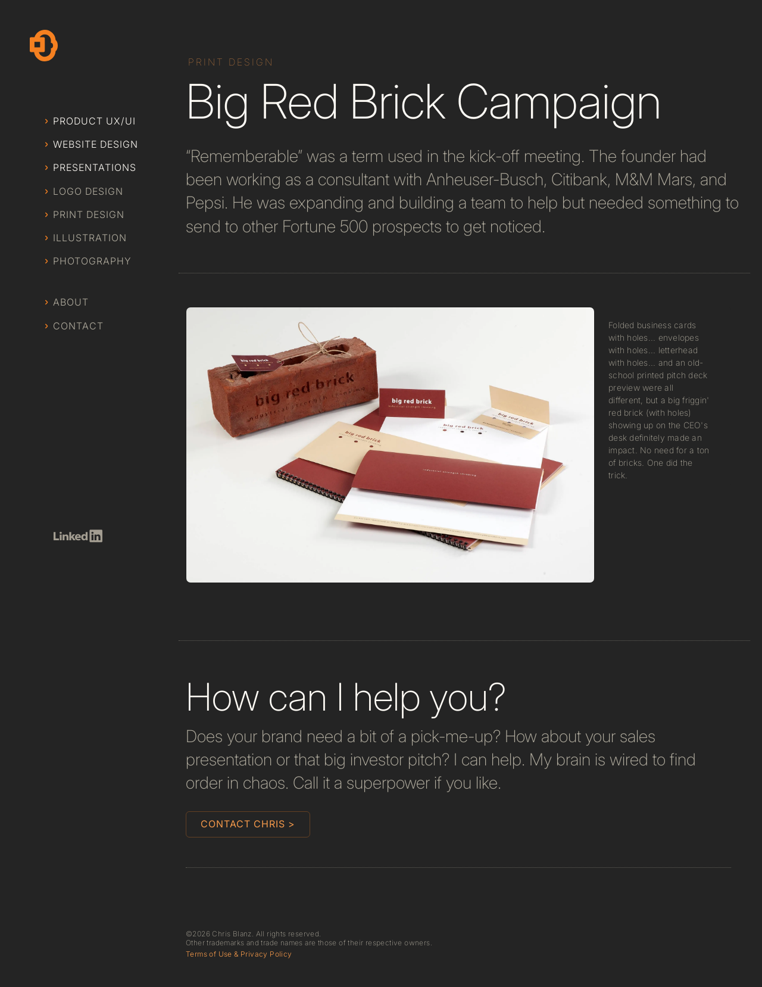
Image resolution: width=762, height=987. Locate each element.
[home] (44, 45)
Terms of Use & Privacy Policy (239, 954)
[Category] (232, 62)
